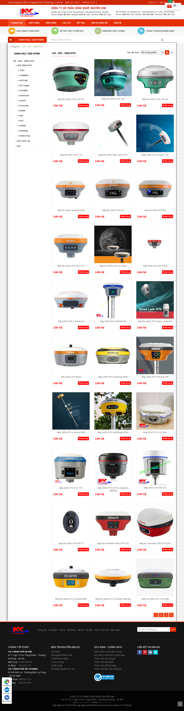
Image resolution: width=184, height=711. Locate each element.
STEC (22, 70)
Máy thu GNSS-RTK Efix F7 (71, 543)
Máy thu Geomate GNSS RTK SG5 (113, 543)
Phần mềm (115, 630)
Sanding (24, 130)
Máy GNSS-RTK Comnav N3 (71, 321)
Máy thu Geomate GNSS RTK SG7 (155, 543)
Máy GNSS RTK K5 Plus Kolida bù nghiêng (113, 489)
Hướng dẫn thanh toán (61, 655)
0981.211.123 (71, 2)
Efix (21, 115)
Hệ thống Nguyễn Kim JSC (63, 668)
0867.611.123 (128, 14)
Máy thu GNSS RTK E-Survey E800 (71, 599)
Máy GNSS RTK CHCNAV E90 (155, 376)
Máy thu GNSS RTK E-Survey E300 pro (113, 599)
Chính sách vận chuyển (104, 658)
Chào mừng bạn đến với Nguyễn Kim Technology (31, 2)
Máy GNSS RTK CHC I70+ (71, 487)
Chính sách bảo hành (104, 662)
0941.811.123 (88, 2)
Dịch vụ (152, 2)
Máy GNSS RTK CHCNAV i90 (113, 321)
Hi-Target (25, 85)
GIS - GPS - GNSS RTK (23, 61)
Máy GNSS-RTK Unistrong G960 (113, 376)
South (23, 100)
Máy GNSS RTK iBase (71, 376)
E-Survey (24, 105)
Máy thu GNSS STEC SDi (113, 98)
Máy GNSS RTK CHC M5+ (155, 432)
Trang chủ (17, 22)
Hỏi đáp (89, 630)
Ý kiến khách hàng (59, 658)
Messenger (6, 698)
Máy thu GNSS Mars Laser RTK (113, 154)
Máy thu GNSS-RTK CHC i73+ (71, 265)
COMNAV (24, 75)
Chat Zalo (7, 690)
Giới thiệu (34, 22)
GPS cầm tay (23, 140)
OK (173, 629)
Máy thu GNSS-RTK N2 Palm (113, 265)
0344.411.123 (84, 14)
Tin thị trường (57, 662)
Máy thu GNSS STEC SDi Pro (71, 99)
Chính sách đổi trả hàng (105, 665)
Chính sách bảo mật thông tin (108, 668)
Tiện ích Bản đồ (99, 22)
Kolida (23, 125)
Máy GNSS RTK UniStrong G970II (113, 432)
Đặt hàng (83, 105)
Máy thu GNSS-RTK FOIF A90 (155, 599)
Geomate (24, 95)
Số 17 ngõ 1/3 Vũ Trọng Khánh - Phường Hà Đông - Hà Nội (27, 657)
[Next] (171, 615)
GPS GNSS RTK (24, 65)
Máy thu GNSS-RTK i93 (113, 210)
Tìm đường (7, 683)
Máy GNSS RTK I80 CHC (155, 487)
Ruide (22, 110)
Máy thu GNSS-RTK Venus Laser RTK (155, 321)
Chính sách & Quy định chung (108, 651)
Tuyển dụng (56, 665)
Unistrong (25, 135)
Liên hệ (117, 22)
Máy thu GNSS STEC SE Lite (155, 99)
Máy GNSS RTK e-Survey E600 (71, 432)
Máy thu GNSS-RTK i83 (155, 210)
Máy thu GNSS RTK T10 (71, 154)
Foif (21, 120)
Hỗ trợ (162, 2)
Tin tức (66, 22)
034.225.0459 (148, 14)
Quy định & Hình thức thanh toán (109, 655)
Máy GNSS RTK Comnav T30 (155, 154)
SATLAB (23, 80)
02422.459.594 (64, 14)
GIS (19, 146)
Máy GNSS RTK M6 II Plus (155, 265)
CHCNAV (24, 90)
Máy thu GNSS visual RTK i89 (71, 210)
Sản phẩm (51, 22)
